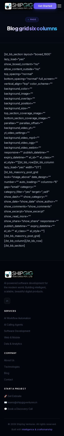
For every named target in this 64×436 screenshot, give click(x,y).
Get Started (45, 5)
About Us (9, 360)
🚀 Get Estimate (13, 396)
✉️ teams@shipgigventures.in (20, 402)
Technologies (12, 366)
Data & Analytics (13, 343)
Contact (8, 379)
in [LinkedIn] (7, 300)
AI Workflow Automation (17, 318)
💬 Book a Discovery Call (18, 408)
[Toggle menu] (59, 6)
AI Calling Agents (13, 324)
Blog (6, 373)
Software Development (17, 330)
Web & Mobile (12, 337)
